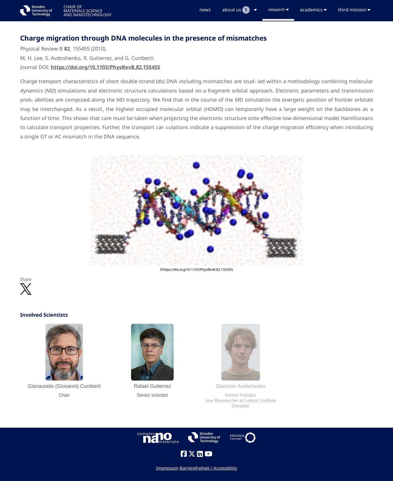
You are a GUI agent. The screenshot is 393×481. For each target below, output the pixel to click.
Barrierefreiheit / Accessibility (208, 468)
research (278, 9)
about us (239, 10)
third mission (354, 10)
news (205, 10)
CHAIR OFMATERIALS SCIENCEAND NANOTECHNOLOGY (88, 10)
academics (313, 10)
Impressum (167, 468)
